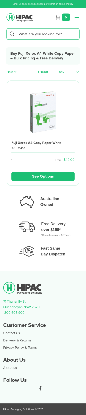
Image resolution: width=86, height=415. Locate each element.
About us (10, 367)
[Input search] (43, 34)
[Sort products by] (67, 72)
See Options (43, 176)
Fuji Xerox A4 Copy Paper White (36, 142)
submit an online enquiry (60, 4)
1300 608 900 (14, 312)
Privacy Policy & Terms (20, 347)
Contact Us (11, 332)
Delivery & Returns (17, 340)
